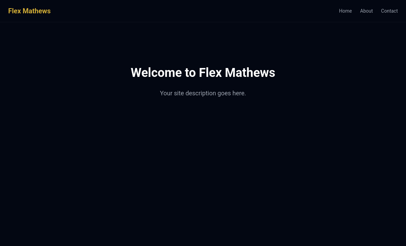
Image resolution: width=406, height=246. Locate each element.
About (366, 11)
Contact (389, 11)
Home (345, 11)
